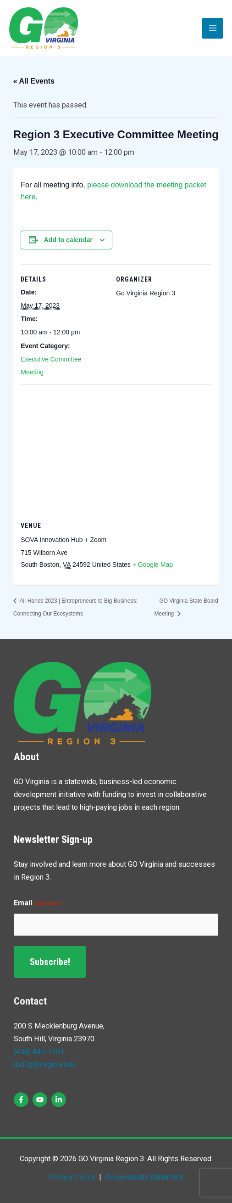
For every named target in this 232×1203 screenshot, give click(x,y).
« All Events (34, 81)
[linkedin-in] (59, 1099)
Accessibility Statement (143, 1177)
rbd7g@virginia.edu (45, 1064)
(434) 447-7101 (39, 1051)
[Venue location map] (116, 450)
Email (37, 903)
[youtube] (41, 1099)
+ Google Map (153, 564)
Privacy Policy (72, 1177)
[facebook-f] (22, 1099)
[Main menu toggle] (212, 28)
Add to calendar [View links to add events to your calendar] (68, 239)
